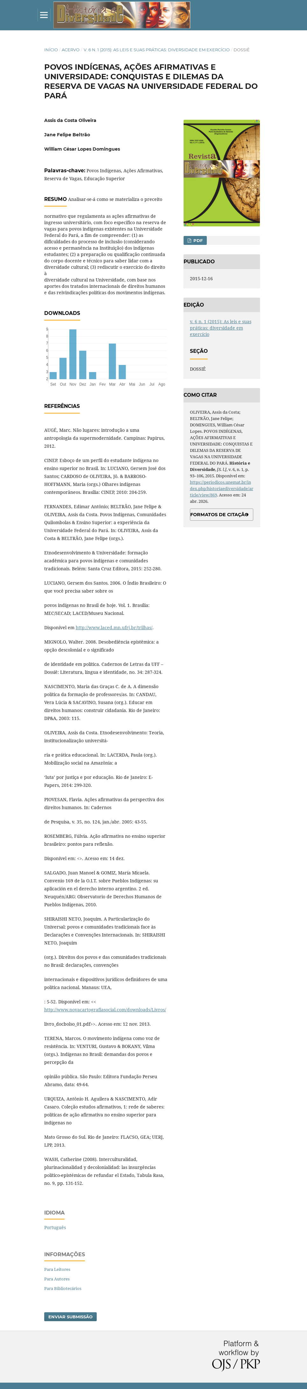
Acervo (71, 49)
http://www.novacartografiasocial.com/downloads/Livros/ (105, 1010)
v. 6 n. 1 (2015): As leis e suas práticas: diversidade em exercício (157, 49)
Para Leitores (57, 1269)
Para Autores (57, 1279)
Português (55, 1227)
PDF (197, 240)
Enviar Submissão (70, 1316)
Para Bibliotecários (62, 1288)
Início (51, 49)
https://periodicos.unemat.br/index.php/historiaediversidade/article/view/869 (221, 488)
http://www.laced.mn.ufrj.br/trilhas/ (114, 627)
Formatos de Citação (219, 514)
